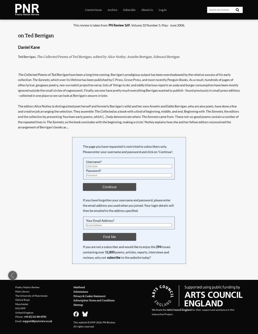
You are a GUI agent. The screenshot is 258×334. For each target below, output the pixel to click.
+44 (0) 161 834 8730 (35, 317)
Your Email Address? (100, 220)
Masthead (79, 287)
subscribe (113, 257)
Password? (93, 171)
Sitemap (78, 305)
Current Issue (93, 10)
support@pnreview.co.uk (37, 321)
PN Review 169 (119, 25)
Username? (94, 162)
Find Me (109, 237)
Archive (112, 10)
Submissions (80, 292)
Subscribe (129, 10)
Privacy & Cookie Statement (89, 296)
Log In (163, 10)
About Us (147, 10)
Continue (109, 187)
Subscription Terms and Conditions (94, 300)
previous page (12, 275)
